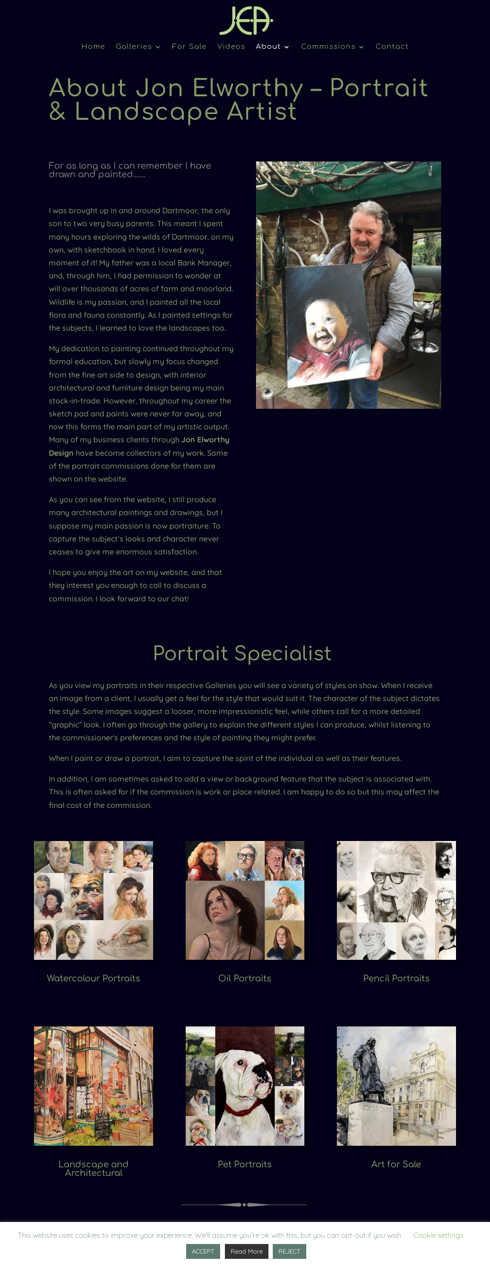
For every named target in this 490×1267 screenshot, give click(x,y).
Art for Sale (396, 1164)
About (268, 47)
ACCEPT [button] (203, 1251)
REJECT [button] (289, 1251)
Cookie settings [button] (438, 1235)
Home (93, 47)
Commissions (328, 47)
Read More (247, 1251)
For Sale (189, 47)
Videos (231, 47)
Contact (392, 47)
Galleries (134, 47)
